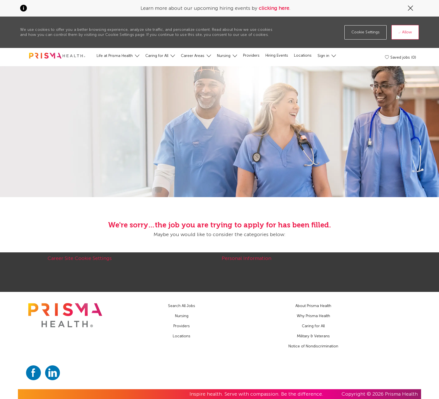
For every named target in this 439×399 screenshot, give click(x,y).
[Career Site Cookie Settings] (80, 261)
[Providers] (251, 55)
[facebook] (33, 372)
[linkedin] (52, 372)
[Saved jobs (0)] (401, 57)
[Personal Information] (246, 261)
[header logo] (57, 56)
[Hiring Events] (276, 55)
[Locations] (303, 55)
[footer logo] (65, 315)
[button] (365, 32)
